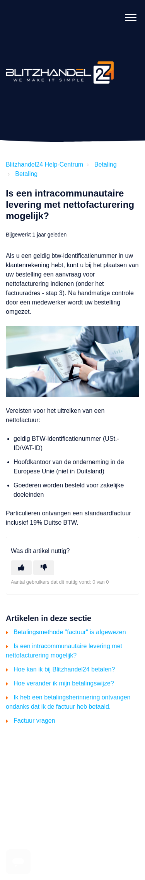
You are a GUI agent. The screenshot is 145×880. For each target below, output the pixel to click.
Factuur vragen (34, 720)
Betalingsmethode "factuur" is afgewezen (70, 632)
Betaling (105, 164)
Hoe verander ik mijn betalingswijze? (64, 683)
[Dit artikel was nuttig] (21, 567)
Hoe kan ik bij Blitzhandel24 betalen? (64, 669)
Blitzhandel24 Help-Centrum (44, 164)
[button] (130, 17)
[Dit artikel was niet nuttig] (43, 567)
